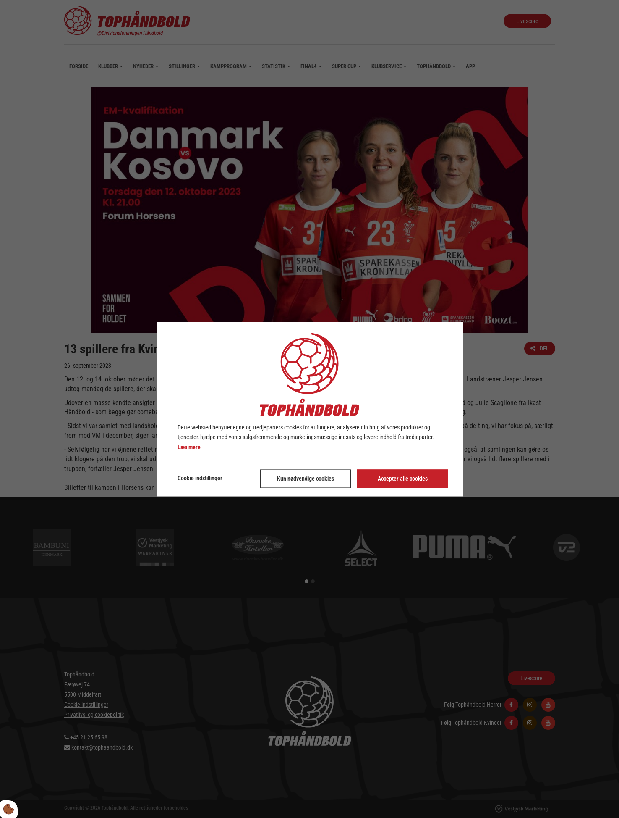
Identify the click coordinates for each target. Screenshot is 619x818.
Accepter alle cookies (403, 478)
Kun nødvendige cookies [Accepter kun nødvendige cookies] (305, 478)
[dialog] (310, 409)
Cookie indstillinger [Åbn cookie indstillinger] (200, 478)
